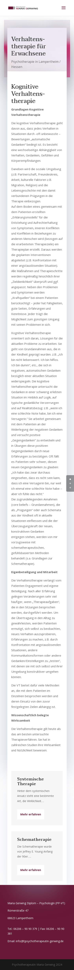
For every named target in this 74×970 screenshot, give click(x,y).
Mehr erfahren (30, 814)
